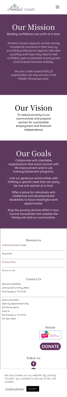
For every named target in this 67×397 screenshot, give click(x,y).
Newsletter (7, 253)
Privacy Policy (9, 262)
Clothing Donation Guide (14, 245)
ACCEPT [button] (33, 388)
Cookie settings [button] (14, 389)
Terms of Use (8, 270)
